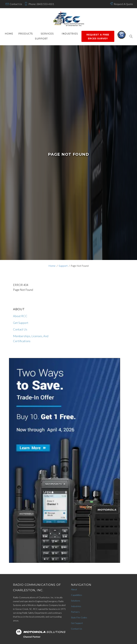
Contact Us (16, 3)
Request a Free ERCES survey (97, 36)
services (47, 33)
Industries (70, 33)
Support (41, 38)
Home (9, 33)
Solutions (75, 600)
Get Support (20, 322)
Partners (75, 611)
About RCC (20, 316)
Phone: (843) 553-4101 (41, 3)
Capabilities (76, 595)
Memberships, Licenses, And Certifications (30, 338)
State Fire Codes (79, 617)
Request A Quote (123, 3)
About (74, 589)
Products (25, 33)
